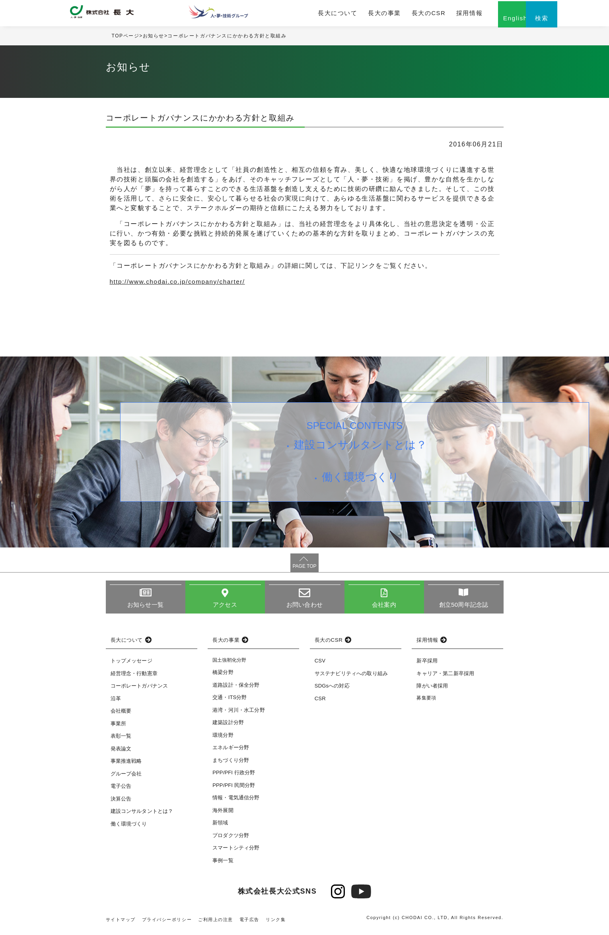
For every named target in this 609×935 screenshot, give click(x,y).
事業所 (118, 727)
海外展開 (222, 814)
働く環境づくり (361, 485)
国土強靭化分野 (229, 664)
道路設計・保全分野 (235, 689)
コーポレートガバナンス (139, 690)
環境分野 (222, 739)
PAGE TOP (304, 570)
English (483, 22)
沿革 (116, 702)
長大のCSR (401, 15)
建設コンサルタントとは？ (361, 450)
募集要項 (426, 701)
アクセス (225, 608)
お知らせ (153, 39)
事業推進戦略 (126, 765)
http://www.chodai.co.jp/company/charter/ (180, 285)
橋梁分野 (222, 676)
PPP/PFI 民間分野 (233, 789)
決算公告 (121, 803)
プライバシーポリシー (167, 923)
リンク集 (276, 923)
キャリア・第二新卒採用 (445, 677)
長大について (319, 15)
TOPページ (126, 39)
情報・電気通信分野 (235, 801)
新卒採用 (427, 665)
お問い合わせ (304, 608)
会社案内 (384, 608)
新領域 (220, 827)
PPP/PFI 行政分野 (233, 776)
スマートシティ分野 (235, 852)
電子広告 (250, 923)
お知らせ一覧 (145, 608)
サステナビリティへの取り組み (351, 677)
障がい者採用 (432, 690)
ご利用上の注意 (215, 923)
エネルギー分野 (230, 751)
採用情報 (437, 15)
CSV (320, 665)
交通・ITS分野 (229, 701)
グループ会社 (126, 778)
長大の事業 (361, 15)
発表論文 (121, 753)
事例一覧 (222, 864)
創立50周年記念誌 (464, 608)
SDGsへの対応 (332, 690)
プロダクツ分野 (230, 839)
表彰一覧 (121, 740)
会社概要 (121, 715)
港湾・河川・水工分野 (238, 714)
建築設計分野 (228, 726)
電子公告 (121, 790)
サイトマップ (121, 923)
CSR (320, 702)
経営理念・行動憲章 (134, 677)
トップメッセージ (131, 665)
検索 (523, 22)
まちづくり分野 (230, 764)
